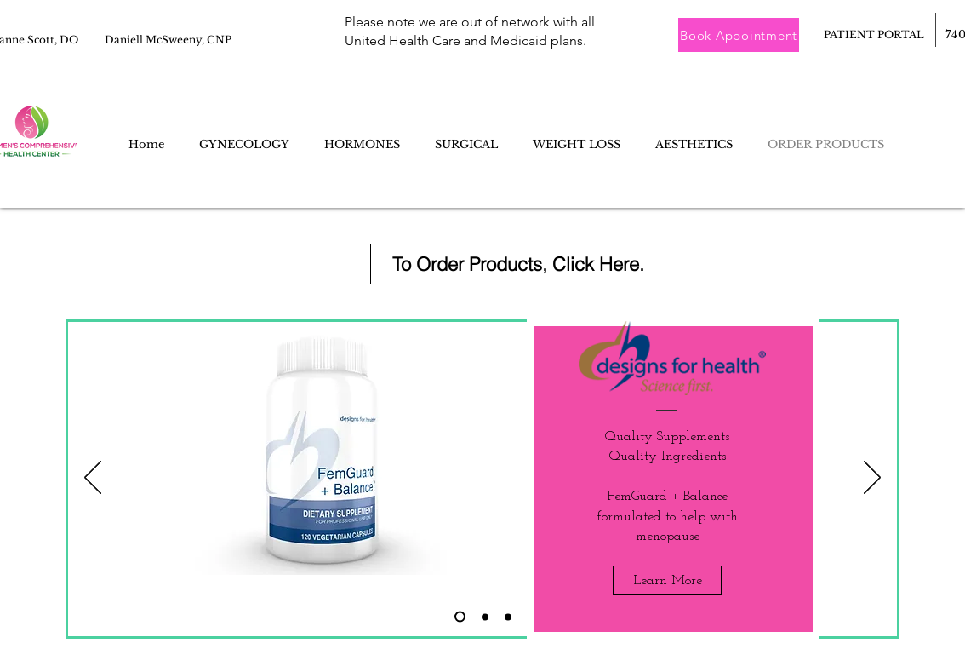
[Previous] (92, 479)
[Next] (872, 479)
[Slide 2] (459, 617)
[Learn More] (667, 580)
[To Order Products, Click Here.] (517, 264)
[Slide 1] (508, 616)
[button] (738, 35)
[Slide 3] (485, 616)
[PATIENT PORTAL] (874, 35)
